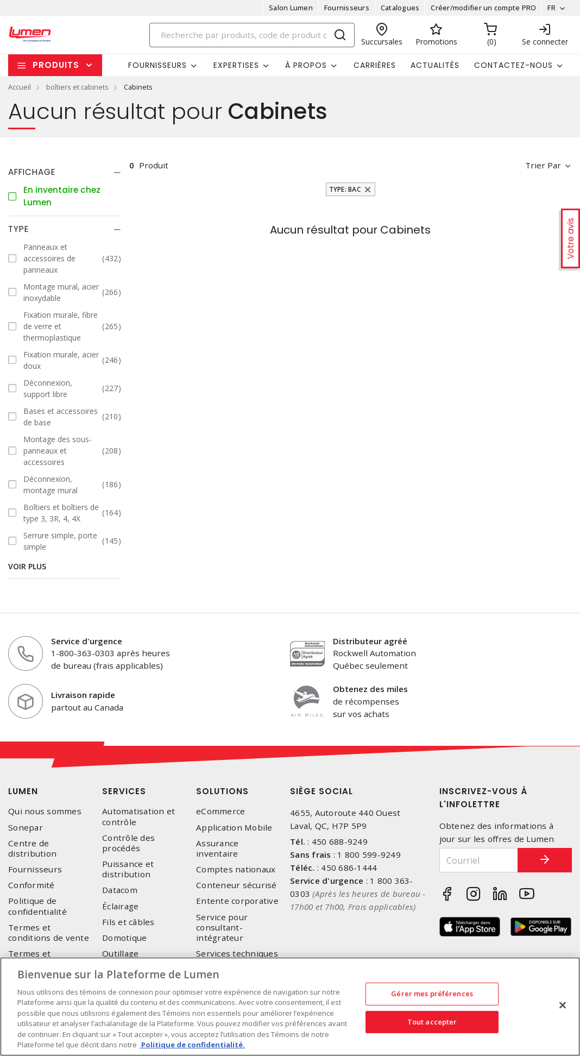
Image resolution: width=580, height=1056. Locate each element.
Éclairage (120, 906)
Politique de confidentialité (37, 906)
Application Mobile (234, 827)
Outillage (120, 953)
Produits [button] (56, 65)
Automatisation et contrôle (138, 816)
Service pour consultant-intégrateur (222, 927)
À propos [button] (306, 65)
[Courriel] (479, 860)
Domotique (124, 938)
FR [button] (551, 7)
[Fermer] (563, 1005)
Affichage (31, 172)
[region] (290, 1006)
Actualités (435, 65)
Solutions (222, 791)
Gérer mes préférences (432, 993)
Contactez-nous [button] (513, 65)
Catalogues (400, 7)
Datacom (119, 890)
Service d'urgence (86, 641)
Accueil (19, 87)
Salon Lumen (291, 7)
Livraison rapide (83, 694)
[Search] (252, 35)
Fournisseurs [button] (157, 65)
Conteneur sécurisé (236, 885)
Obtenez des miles (370, 688)
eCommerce (220, 811)
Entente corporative (237, 901)
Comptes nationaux (235, 869)
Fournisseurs (346, 7)
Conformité (31, 885)
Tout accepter (432, 1021)
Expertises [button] (236, 65)
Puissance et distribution (128, 869)
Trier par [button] (543, 165)
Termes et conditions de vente (48, 932)
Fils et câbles (128, 922)
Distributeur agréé (370, 641)
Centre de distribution (32, 848)
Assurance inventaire (217, 848)
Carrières (375, 65)
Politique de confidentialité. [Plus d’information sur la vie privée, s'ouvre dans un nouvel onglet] (192, 1044)
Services (124, 791)
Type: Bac (345, 189)
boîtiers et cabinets (77, 87)
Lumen (23, 791)
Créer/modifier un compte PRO (483, 7)
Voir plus (27, 566)
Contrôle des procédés (128, 843)
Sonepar (25, 827)
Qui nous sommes (44, 811)
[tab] (64, 172)
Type (18, 229)
